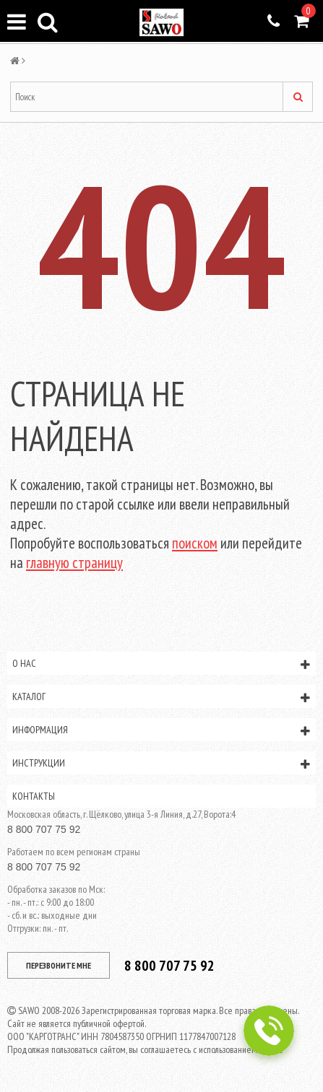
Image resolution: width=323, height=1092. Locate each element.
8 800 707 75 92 (43, 829)
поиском (195, 543)
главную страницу (74, 562)
